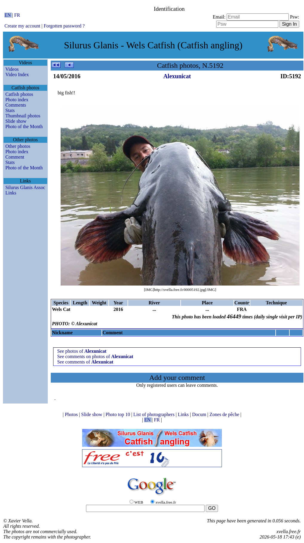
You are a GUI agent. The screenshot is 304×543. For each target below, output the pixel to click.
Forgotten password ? (64, 25)
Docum (199, 414)
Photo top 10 (118, 414)
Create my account (22, 25)
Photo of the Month (24, 126)
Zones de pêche (225, 414)
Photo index (16, 99)
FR (17, 15)
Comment (14, 156)
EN (8, 15)
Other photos (17, 146)
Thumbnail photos (22, 115)
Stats (10, 110)
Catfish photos (19, 94)
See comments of (85, 361)
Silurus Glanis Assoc (25, 187)
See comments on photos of (95, 356)
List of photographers (154, 414)
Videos (12, 69)
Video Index (17, 74)
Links (10, 192)
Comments (15, 105)
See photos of (81, 351)
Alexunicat (177, 76)
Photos (72, 414)
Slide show (16, 121)
